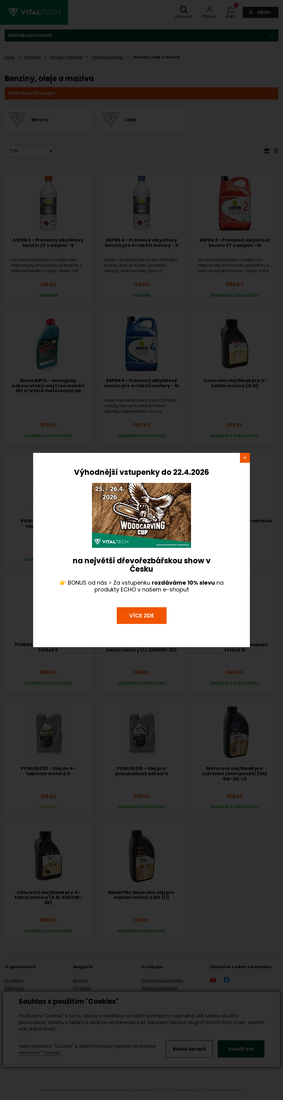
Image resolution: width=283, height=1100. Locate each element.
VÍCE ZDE (141, 615)
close (245, 458)
